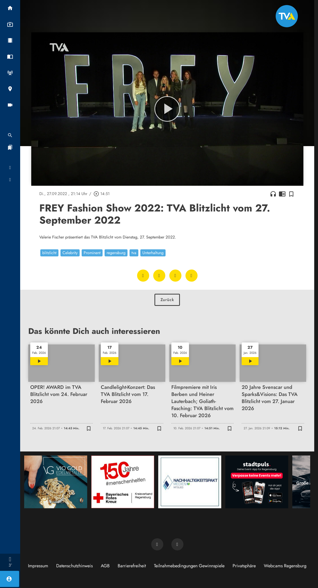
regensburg (116, 253)
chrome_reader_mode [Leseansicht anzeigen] (282, 193)
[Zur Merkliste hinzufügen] (291, 194)
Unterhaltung (153, 253)
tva (134, 253)
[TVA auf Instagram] (177, 544)
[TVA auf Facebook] (157, 544)
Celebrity (70, 253)
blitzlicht (49, 253)
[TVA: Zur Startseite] (287, 16)
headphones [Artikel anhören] (273, 193)
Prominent (92, 253)
